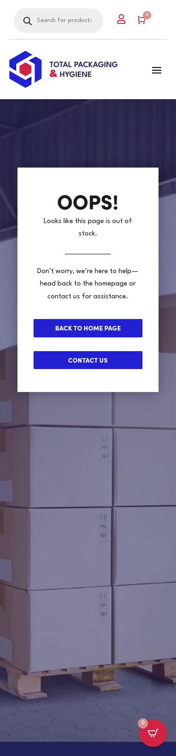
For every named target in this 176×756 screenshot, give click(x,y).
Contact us (88, 359)
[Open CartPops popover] (153, 733)
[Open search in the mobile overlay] (58, 21)
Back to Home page (88, 327)
